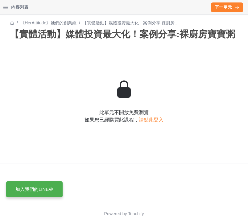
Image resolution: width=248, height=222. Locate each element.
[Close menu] (100, 7)
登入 (64, 7)
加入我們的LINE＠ (34, 189)
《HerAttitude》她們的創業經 (34, 22)
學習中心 (38, 7)
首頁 (13, 7)
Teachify (190, 213)
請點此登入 (205, 131)
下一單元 (227, 7)
